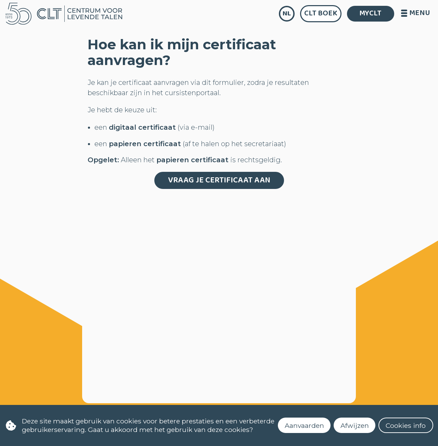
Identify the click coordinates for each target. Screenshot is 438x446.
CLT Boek (320, 13)
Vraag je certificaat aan (219, 180)
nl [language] (287, 13)
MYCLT (370, 13)
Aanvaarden (304, 425)
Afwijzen (354, 425)
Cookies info (406, 425)
